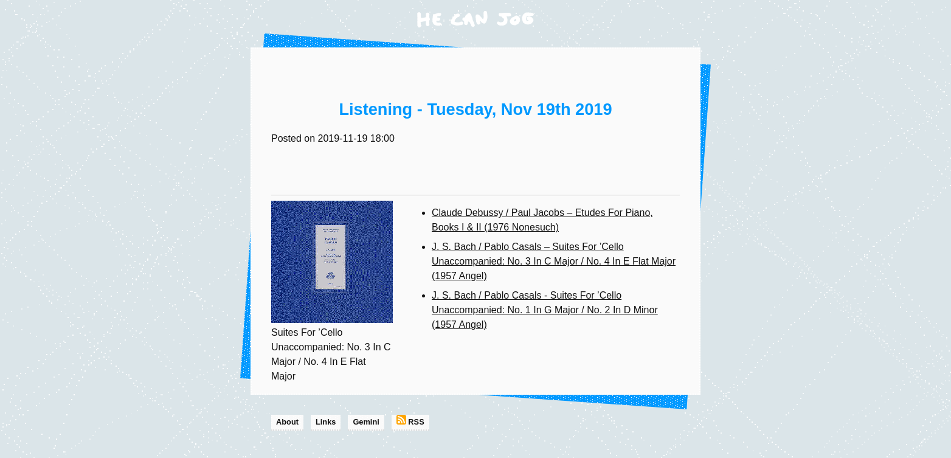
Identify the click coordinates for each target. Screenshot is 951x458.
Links (326, 421)
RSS (410, 420)
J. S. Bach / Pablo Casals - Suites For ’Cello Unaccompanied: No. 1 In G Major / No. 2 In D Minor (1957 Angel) (545, 310)
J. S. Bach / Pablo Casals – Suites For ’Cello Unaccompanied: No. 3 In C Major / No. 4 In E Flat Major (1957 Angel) (554, 261)
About (287, 421)
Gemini (366, 421)
